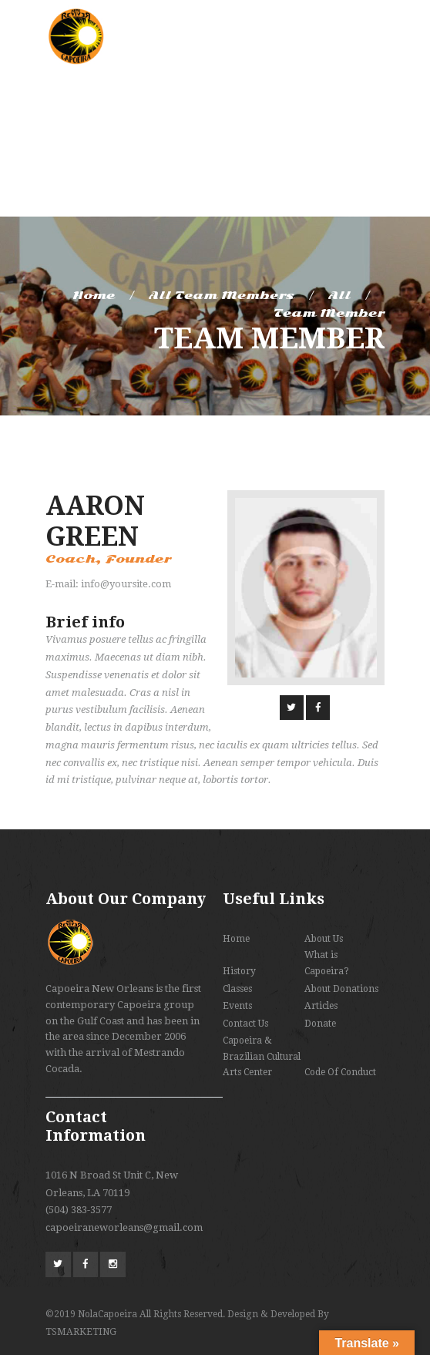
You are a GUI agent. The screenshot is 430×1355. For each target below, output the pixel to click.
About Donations (341, 988)
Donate (320, 1023)
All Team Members (221, 295)
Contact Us (245, 1023)
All (339, 295)
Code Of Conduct (340, 1072)
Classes (237, 988)
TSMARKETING (80, 1331)
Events (237, 1005)
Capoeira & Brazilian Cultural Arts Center (262, 1056)
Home (93, 295)
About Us (323, 938)
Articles (321, 1005)
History (239, 971)
